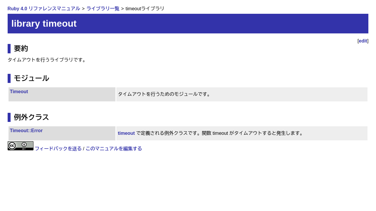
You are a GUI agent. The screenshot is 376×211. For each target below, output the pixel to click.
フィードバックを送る (58, 148)
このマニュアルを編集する (113, 148)
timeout (126, 133)
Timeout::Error (26, 130)
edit (363, 40)
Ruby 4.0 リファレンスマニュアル (44, 8)
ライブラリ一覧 (102, 8)
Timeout (19, 91)
